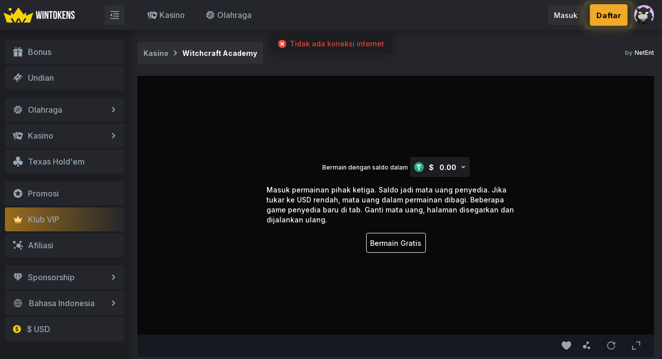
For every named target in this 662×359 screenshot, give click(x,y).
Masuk (565, 15)
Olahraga (228, 15)
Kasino (166, 15)
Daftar (608, 14)
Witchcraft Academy (219, 53)
